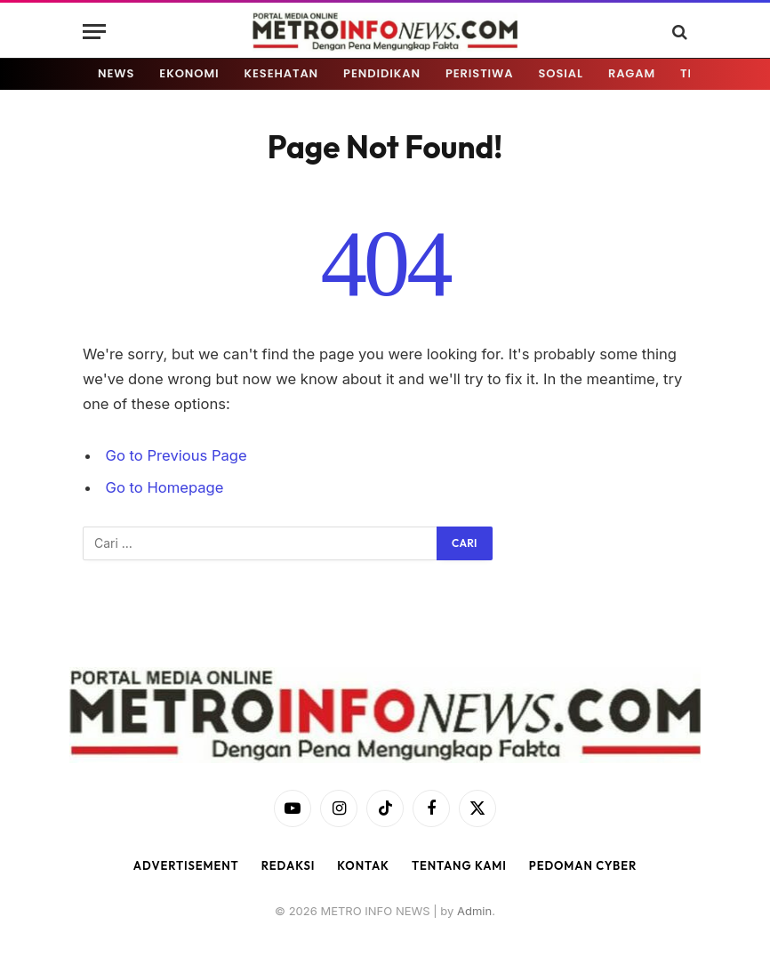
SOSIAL (561, 73)
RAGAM (631, 73)
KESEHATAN (282, 73)
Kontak (363, 865)
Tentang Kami (459, 865)
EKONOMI (189, 73)
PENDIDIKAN (382, 73)
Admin (474, 911)
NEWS (116, 73)
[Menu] (94, 32)
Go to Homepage (165, 487)
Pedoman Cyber (583, 865)
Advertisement (186, 865)
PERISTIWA (479, 73)
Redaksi (288, 865)
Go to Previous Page (176, 455)
